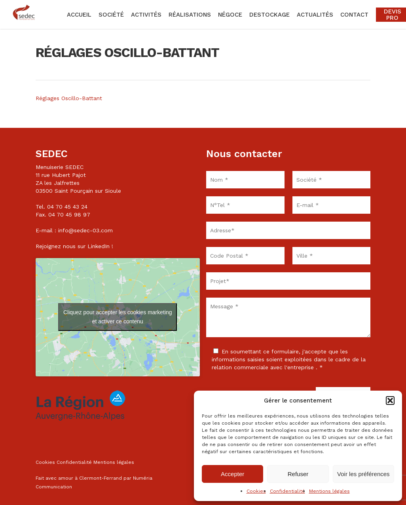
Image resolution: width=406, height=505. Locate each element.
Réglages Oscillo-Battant (69, 98)
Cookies (256, 491)
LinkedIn (98, 246)
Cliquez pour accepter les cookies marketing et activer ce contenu (117, 317)
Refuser (298, 474)
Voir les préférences (363, 474)
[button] (390, 400)
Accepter (232, 474)
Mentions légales (329, 491)
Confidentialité (287, 491)
